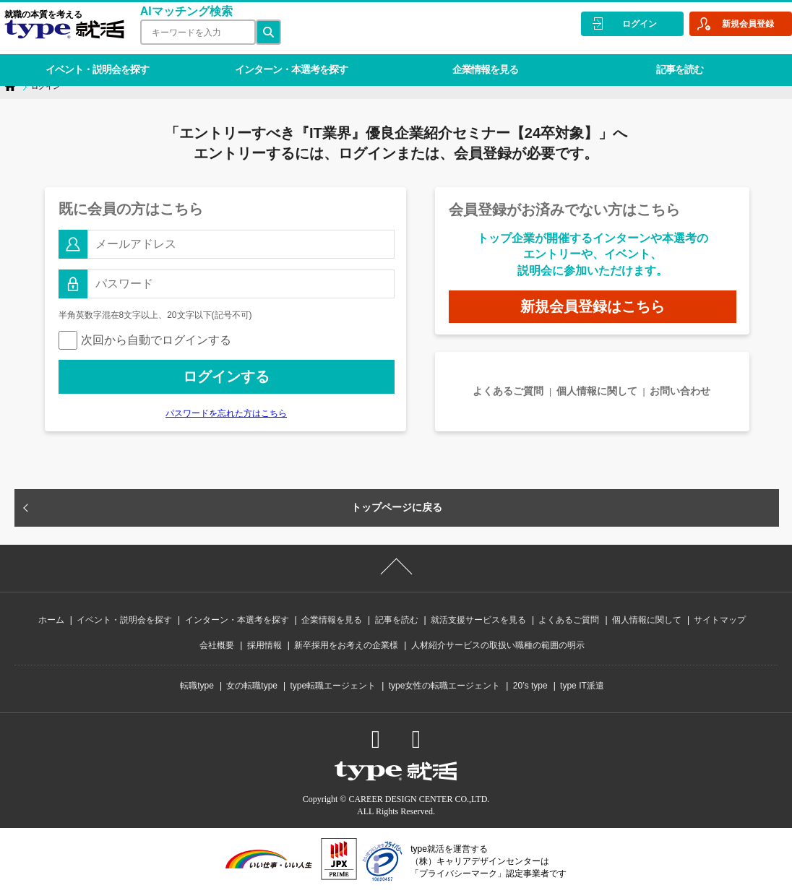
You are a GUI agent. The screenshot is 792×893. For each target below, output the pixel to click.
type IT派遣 (582, 686)
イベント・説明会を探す (94, 60)
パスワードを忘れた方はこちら (226, 413)
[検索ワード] (193, 32)
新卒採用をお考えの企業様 (346, 645)
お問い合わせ (680, 391)
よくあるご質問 (508, 391)
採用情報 (264, 645)
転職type (197, 686)
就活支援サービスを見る (478, 620)
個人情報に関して (596, 391)
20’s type (530, 686)
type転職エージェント (333, 686)
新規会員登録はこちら (592, 306)
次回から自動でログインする (145, 340)
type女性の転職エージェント (445, 686)
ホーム (51, 620)
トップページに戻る (396, 507)
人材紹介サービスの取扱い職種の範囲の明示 (498, 645)
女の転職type (251, 686)
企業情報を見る (472, 60)
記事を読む (661, 60)
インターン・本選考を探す (283, 60)
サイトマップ (720, 620)
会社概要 (216, 645)
